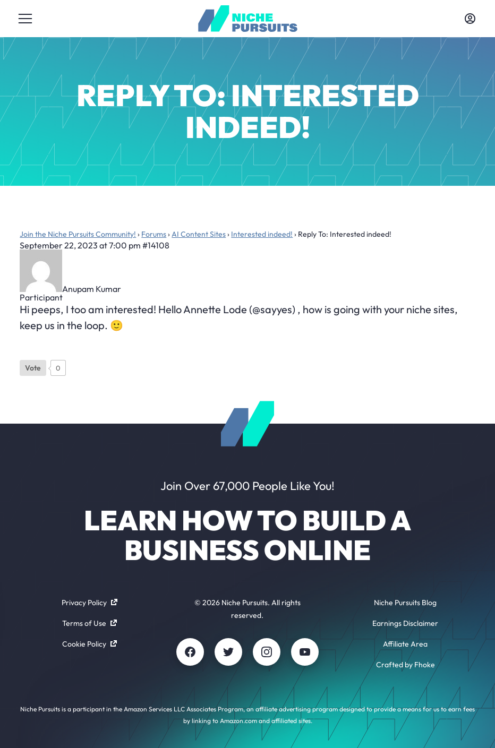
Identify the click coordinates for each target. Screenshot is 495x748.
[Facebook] (190, 652)
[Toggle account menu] (470, 18)
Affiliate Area (405, 644)
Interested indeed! (262, 234)
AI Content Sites (199, 234)
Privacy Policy (89, 602)
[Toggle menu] (25, 18)
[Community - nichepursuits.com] (247, 18)
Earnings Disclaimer (405, 623)
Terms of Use (89, 623)
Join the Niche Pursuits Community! (78, 234)
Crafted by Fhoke (405, 664)
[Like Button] (33, 368)
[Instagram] (266, 652)
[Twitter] (228, 652)
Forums (153, 234)
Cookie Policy (89, 644)
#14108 (155, 245)
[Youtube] (305, 652)
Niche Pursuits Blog (405, 602)
